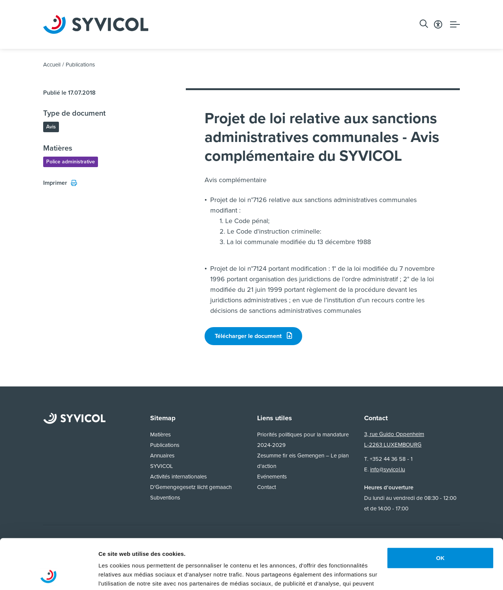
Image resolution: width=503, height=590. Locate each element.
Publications (80, 64)
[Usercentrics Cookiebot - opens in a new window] (48, 575)
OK (440, 511)
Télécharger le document (253, 336)
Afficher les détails (123, 575)
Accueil (51, 64)
